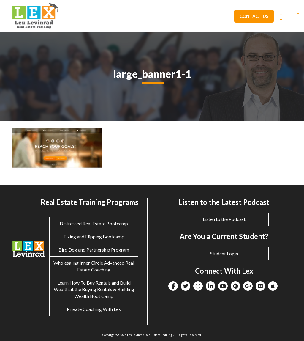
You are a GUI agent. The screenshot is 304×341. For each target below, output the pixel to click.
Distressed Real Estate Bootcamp (94, 223)
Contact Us (254, 16)
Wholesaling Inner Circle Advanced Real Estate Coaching (93, 266)
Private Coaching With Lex (94, 309)
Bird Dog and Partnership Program (93, 249)
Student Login (224, 253)
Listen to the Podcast (224, 219)
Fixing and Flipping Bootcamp (94, 236)
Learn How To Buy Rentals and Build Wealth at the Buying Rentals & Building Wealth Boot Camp (94, 289)
